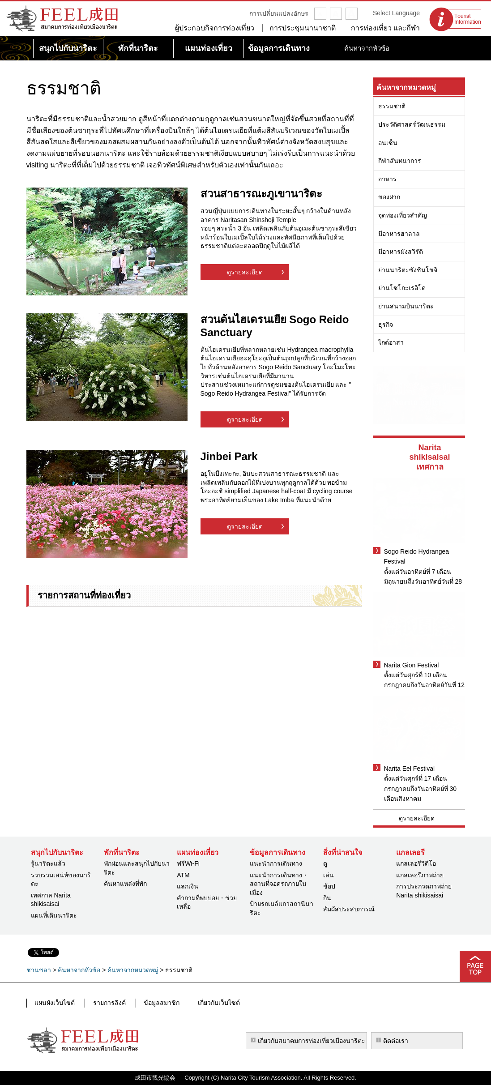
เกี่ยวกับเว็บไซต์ (208, 1002)
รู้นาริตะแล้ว (48, 863)
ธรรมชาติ (392, 106)
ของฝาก (389, 197)
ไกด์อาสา (391, 342)
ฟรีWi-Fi (188, 863)
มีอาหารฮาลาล (399, 233)
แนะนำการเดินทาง (276, 863)
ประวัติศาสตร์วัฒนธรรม (411, 124)
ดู (325, 863)
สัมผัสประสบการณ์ (349, 909)
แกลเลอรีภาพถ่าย (420, 875)
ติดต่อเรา (395, 1040)
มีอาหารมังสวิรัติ (400, 251)
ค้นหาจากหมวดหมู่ (406, 87)
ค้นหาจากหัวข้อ (79, 970)
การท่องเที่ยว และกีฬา (385, 28)
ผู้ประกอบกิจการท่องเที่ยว (214, 28)
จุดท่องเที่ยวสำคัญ (402, 215)
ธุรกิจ (385, 324)
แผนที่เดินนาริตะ (54, 915)
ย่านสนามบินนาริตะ (406, 306)
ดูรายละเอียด (245, 272)
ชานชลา (38, 970)
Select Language (396, 13)
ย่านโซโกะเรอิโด (402, 287)
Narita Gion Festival (411, 665)
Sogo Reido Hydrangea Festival (416, 556)
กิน (327, 897)
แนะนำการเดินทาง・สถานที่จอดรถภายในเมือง (279, 883)
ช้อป (329, 886)
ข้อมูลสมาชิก (154, 1002)
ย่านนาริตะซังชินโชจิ (407, 269)
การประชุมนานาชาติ (302, 28)
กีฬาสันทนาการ (399, 160)
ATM (183, 875)
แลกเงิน (187, 886)
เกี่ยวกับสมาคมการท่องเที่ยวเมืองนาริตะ (311, 1040)
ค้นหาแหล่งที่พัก (125, 883)
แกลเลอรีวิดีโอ (416, 863)
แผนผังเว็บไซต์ (54, 1002)
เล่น (328, 875)
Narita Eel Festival (409, 768)
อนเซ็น (387, 142)
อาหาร (387, 179)
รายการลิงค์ (105, 1002)
